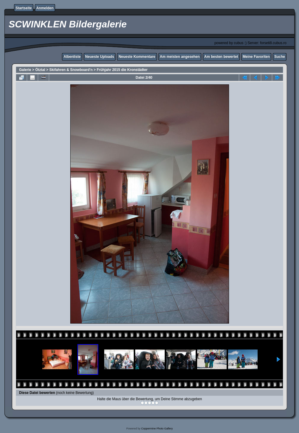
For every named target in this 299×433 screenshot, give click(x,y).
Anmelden (45, 8)
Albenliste (71, 57)
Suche (279, 57)
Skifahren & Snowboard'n (71, 70)
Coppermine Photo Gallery (157, 428)
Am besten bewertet (221, 57)
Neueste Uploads (99, 57)
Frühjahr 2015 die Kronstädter (122, 70)
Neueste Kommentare (137, 57)
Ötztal (40, 70)
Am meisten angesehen (180, 57)
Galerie (25, 70)
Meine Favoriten (256, 57)
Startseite (23, 8)
